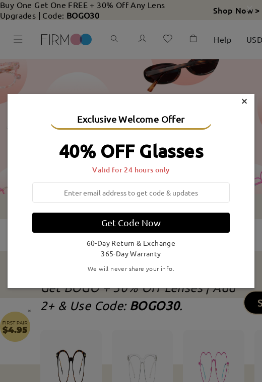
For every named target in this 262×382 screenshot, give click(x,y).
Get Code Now (131, 222)
